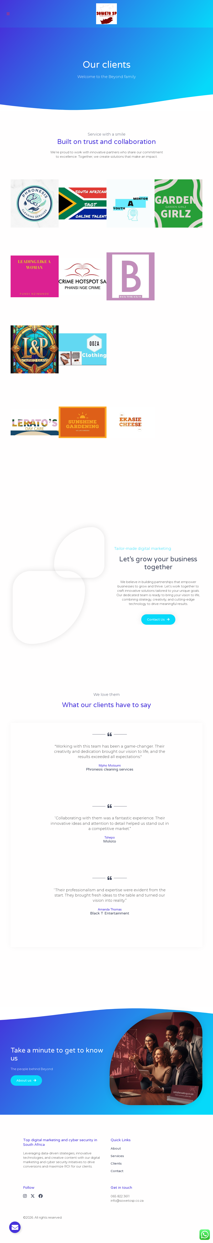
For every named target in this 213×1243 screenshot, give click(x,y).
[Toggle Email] (15, 1227)
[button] (8, 13)
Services (117, 1156)
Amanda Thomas (110, 909)
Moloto (109, 841)
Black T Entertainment (109, 913)
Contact (117, 1171)
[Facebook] (40, 1196)
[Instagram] (25, 1196)
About (116, 1148)
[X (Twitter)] (33, 1196)
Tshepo (109, 837)
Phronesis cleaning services (109, 769)
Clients (116, 1163)
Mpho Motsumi (110, 765)
